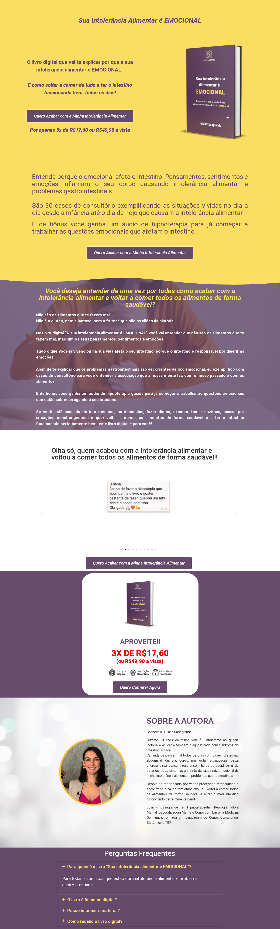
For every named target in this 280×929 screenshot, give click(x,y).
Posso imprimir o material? (93, 910)
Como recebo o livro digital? (94, 921)
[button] (42, 514)
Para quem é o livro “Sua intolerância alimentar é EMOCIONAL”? (129, 866)
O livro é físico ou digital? (92, 899)
